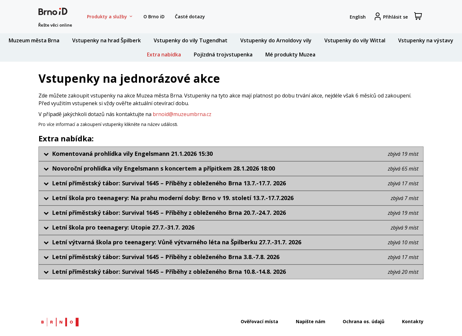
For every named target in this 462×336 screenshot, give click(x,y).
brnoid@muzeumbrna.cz (182, 114)
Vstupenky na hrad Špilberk (106, 40)
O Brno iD (154, 16)
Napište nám (310, 321)
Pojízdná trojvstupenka (223, 54)
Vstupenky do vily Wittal (354, 40)
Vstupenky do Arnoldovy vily (276, 40)
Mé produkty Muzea (290, 54)
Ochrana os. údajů (363, 321)
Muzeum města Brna (34, 40)
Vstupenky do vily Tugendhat (190, 40)
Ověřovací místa (259, 321)
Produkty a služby (110, 16)
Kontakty (413, 321)
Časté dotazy (190, 16)
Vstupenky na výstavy (425, 40)
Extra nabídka (164, 54)
